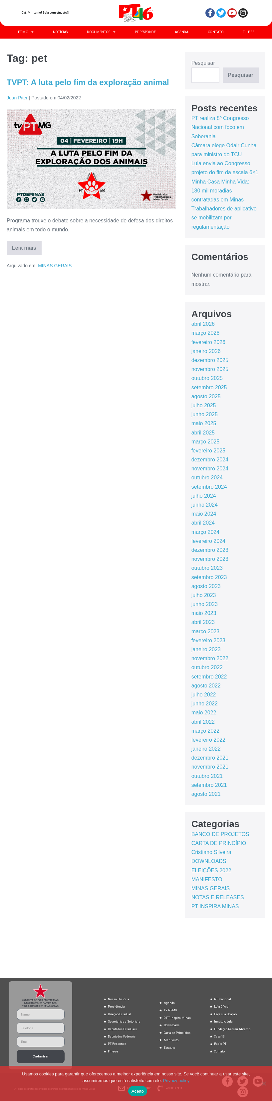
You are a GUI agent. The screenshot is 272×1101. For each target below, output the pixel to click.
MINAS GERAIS (55, 265)
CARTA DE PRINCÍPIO (218, 843)
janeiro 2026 (206, 351)
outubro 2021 (207, 776)
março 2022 (205, 731)
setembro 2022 (209, 676)
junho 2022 (204, 703)
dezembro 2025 (209, 360)
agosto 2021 (206, 794)
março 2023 (205, 631)
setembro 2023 (209, 577)
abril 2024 (203, 523)
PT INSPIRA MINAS (215, 906)
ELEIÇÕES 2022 (211, 870)
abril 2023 (203, 622)
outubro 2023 (207, 568)
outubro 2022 (207, 667)
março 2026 (205, 333)
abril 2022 (203, 722)
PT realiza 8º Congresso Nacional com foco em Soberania (220, 127)
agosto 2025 (206, 396)
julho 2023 (203, 595)
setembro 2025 (209, 387)
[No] (263, 1083)
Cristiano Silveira (211, 852)
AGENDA (181, 32)
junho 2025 (204, 414)
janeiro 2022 (206, 749)
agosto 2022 (206, 685)
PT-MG (26, 32)
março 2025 (205, 441)
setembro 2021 (209, 785)
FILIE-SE (248, 32)
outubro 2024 (207, 477)
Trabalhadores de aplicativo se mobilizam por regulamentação (224, 217)
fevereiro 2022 (208, 740)
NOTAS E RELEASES (217, 897)
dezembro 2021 (209, 758)
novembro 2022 (209, 658)
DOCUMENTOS (101, 32)
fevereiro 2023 (208, 640)
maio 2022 (203, 712)
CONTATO (216, 32)
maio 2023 (203, 613)
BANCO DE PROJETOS (220, 834)
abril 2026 (203, 324)
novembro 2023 (209, 559)
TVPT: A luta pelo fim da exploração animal (88, 82)
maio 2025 (203, 423)
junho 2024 (204, 505)
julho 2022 (203, 694)
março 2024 (205, 532)
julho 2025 (203, 405)
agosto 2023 (206, 586)
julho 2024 (203, 496)
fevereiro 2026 (208, 342)
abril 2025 (203, 432)
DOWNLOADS (208, 861)
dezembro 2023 (209, 550)
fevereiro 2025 (208, 450)
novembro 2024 (209, 468)
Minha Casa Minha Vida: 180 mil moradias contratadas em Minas (220, 190)
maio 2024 (203, 514)
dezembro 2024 (209, 459)
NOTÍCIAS (60, 32)
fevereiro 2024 (208, 541)
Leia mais (27, 246)
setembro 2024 (209, 487)
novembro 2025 (209, 369)
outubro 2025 (207, 378)
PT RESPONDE (145, 32)
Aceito (138, 1091)
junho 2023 (204, 604)
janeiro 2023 (206, 649)
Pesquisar (203, 63)
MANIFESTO (206, 879)
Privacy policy (176, 1080)
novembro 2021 (209, 767)
